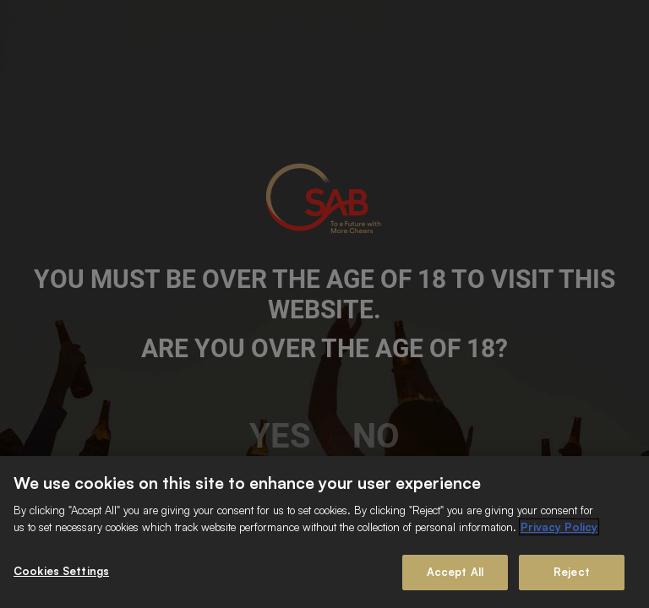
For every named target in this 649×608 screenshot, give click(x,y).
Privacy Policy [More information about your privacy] (559, 527)
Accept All (455, 571)
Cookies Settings (61, 571)
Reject (572, 571)
